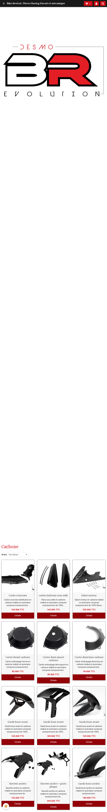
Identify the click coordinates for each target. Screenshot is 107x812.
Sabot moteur (89, 595)
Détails (17, 615)
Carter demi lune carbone (89, 657)
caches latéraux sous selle (53, 595)
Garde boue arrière (89, 783)
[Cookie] (6, 806)
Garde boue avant (18, 721)
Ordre (4, 554)
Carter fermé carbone (18, 657)
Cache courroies (18, 595)
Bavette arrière (17, 783)
